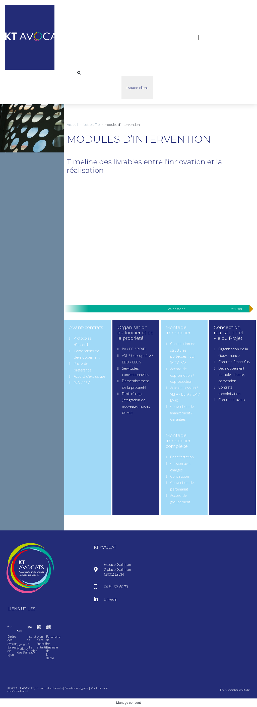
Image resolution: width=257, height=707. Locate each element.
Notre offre (91, 125)
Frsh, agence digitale (234, 689)
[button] (199, 37)
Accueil (72, 125)
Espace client (137, 88)
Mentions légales (76, 688)
